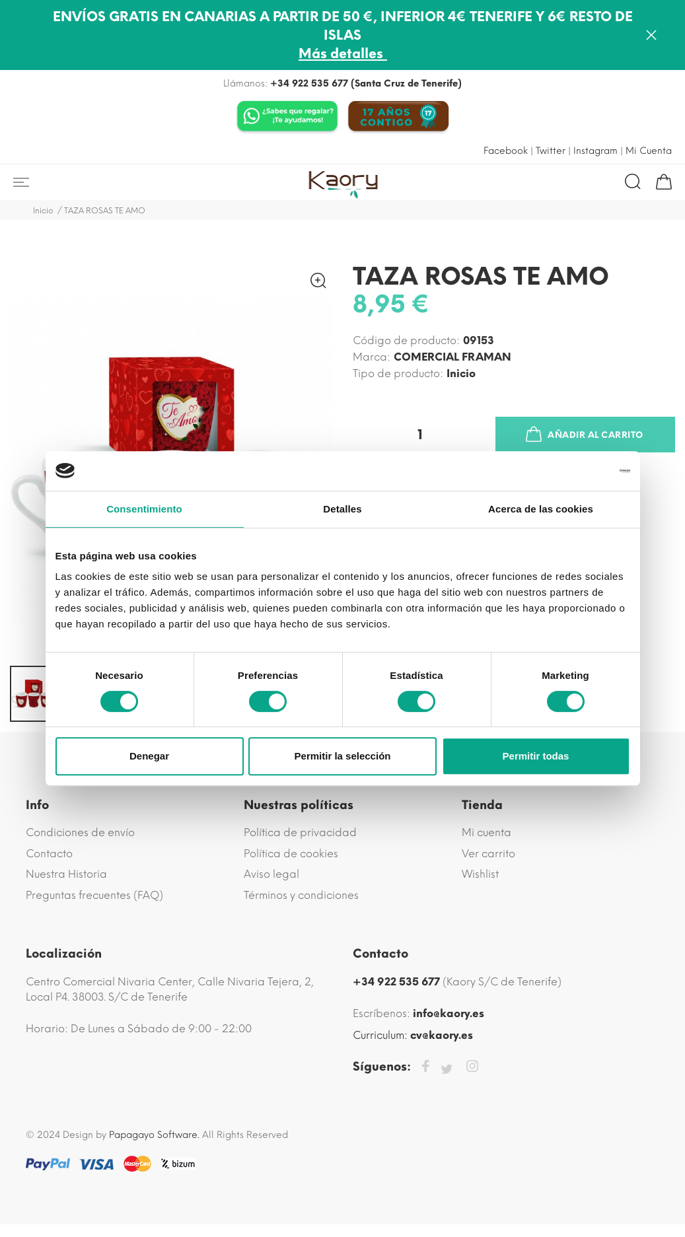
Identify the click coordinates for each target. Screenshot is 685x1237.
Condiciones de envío (80, 832)
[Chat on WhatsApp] (287, 117)
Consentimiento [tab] (144, 508)
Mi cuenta (486, 832)
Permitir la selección (343, 755)
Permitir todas (536, 755)
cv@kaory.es (441, 1035)
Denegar (149, 755)
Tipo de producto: (398, 373)
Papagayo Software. (154, 1135)
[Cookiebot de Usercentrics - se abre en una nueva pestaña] (572, 471)
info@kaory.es (448, 1013)
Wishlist (480, 874)
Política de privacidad (300, 832)
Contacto (49, 853)
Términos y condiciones (301, 895)
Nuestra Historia (66, 874)
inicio (461, 373)
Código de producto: (406, 340)
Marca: (371, 357)
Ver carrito (488, 853)
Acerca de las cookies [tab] (540, 508)
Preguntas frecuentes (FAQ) (94, 895)
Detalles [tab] (342, 508)
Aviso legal (271, 874)
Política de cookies (291, 853)
